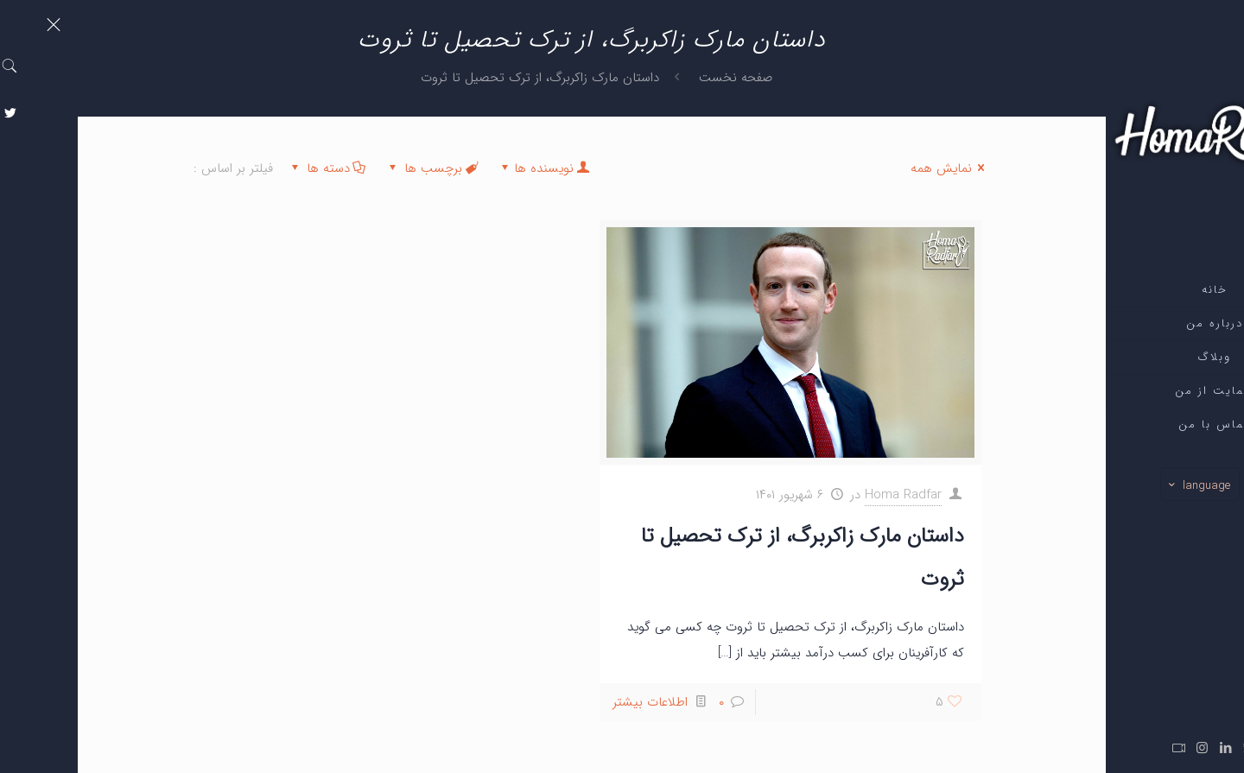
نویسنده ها (466, 168)
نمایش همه (872, 168)
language (1120, 485)
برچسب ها (354, 168)
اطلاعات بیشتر (572, 702)
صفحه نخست (658, 77)
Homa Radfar (825, 495)
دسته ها (249, 168)
